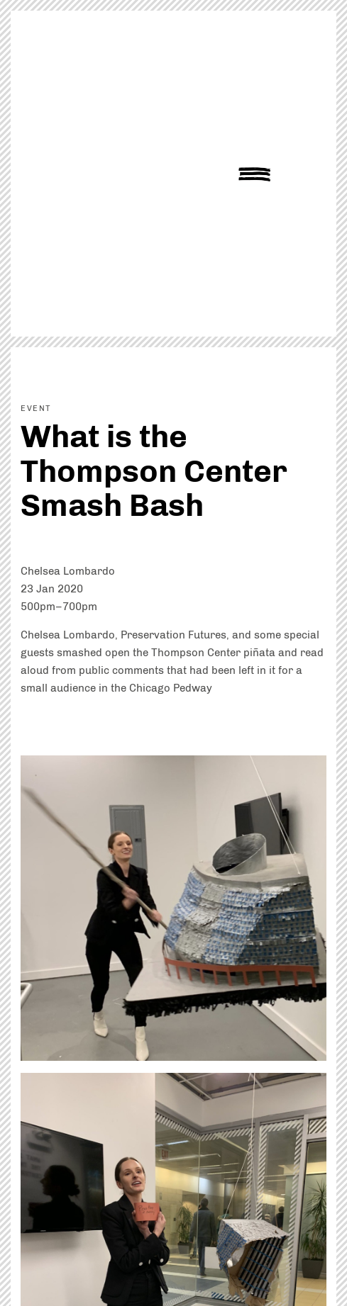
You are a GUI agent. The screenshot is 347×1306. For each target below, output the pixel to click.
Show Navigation (254, 174)
